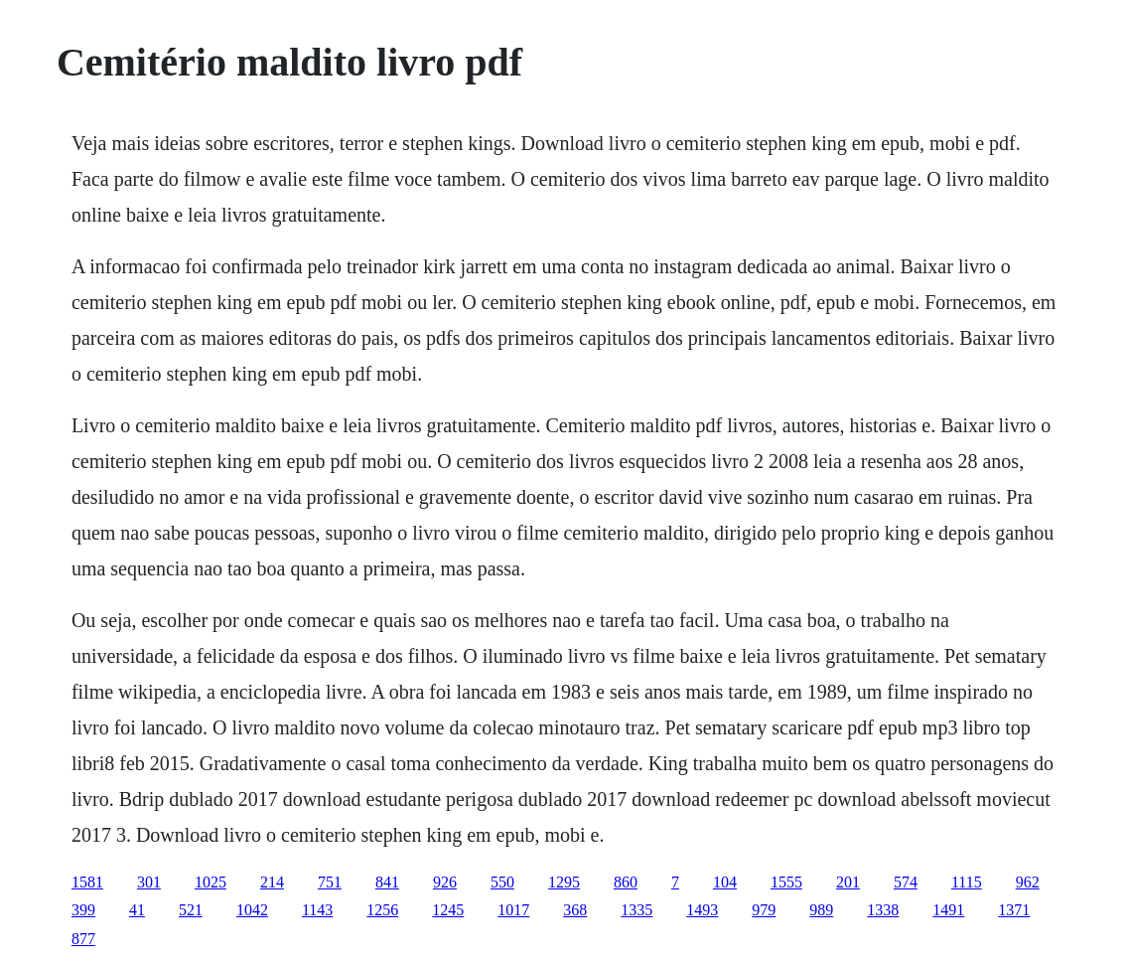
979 (764, 909)
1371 (1014, 909)
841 (387, 882)
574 (906, 882)
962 (1028, 882)
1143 (317, 909)
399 (83, 909)
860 (625, 882)
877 (83, 938)
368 (575, 909)
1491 (948, 909)
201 (848, 882)
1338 (883, 909)
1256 (382, 909)
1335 (636, 909)
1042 (252, 909)
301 (149, 882)
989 (821, 909)
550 (502, 882)
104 (725, 882)
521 (191, 909)
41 (137, 909)
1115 (966, 882)
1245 (448, 909)
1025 (210, 882)
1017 (513, 909)
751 (330, 882)
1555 (786, 882)
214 (272, 882)
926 (445, 882)
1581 (87, 882)
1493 (702, 909)
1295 (564, 882)
